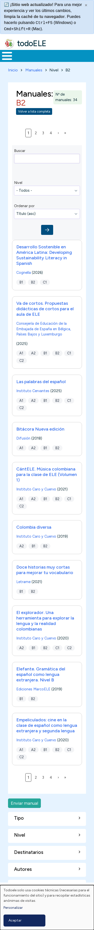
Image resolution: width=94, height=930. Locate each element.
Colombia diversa (33, 527)
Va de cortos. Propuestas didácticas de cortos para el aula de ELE (45, 309)
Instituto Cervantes (32, 391)
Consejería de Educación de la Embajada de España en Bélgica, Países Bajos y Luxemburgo (43, 328)
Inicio (13, 70)
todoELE (31, 43)
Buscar (19, 151)
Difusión (23, 438)
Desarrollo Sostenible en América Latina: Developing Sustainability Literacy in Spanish (44, 255)
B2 (33, 282)
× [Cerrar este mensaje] (86, 5)
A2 (33, 353)
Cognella (23, 272)
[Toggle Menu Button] (7, 56)
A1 (21, 353)
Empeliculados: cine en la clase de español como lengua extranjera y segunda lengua (46, 725)
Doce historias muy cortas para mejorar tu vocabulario (44, 569)
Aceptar (15, 920)
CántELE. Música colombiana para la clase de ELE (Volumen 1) (46, 474)
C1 (45, 282)
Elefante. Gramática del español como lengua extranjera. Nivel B (40, 674)
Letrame (23, 582)
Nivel (18, 182)
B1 (21, 282)
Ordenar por (24, 206)
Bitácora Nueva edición (40, 429)
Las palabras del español (41, 381)
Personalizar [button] (13, 908)
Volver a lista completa (34, 111)
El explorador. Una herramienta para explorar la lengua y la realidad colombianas (45, 620)
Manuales (33, 70)
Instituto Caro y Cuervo (36, 489)
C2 (21, 360)
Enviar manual (24, 803)
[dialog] (47, 907)
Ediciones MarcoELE (33, 689)
